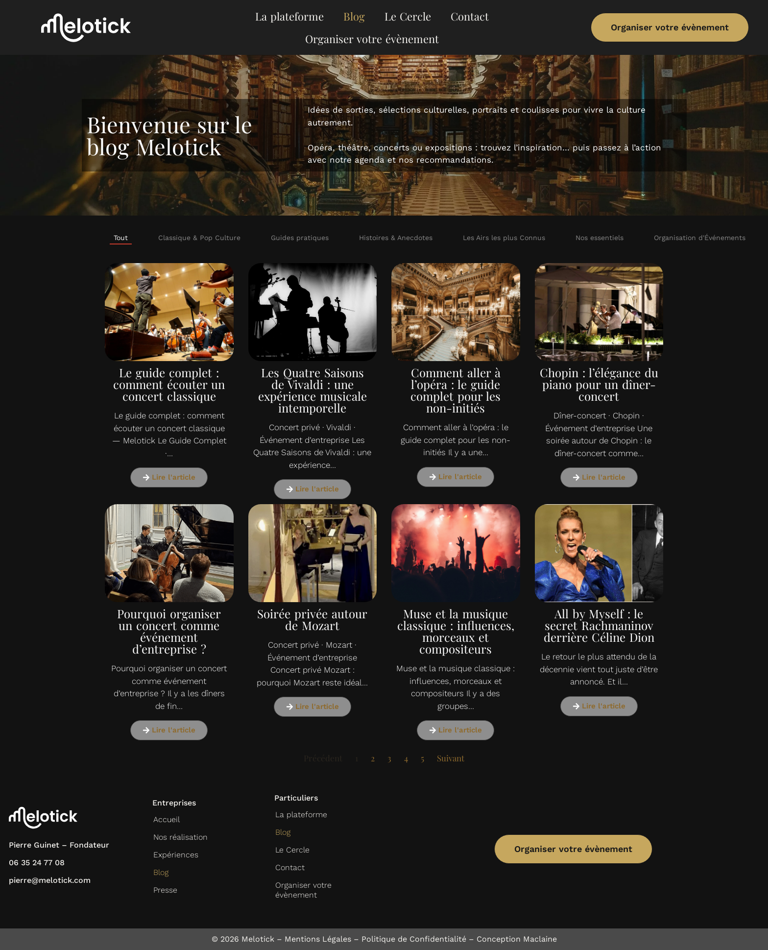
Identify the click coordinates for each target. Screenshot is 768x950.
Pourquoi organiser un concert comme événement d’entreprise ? (169, 631)
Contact (470, 16)
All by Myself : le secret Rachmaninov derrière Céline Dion (599, 625)
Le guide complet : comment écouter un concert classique (169, 384)
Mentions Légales (318, 939)
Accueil (166, 819)
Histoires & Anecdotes (395, 238)
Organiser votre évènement (372, 38)
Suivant (450, 758)
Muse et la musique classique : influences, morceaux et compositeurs (455, 631)
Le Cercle (407, 16)
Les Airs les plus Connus (504, 238)
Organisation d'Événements (699, 238)
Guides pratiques (300, 238)
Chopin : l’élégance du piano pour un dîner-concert (599, 384)
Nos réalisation (180, 837)
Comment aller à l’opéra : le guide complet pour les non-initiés (455, 390)
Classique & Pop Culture (199, 238)
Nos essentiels (600, 238)
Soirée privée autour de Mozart (312, 619)
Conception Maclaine (517, 939)
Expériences (175, 854)
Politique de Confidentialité (413, 939)
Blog (354, 16)
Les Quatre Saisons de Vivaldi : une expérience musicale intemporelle (312, 390)
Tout (121, 238)
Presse (165, 890)
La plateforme (289, 16)
